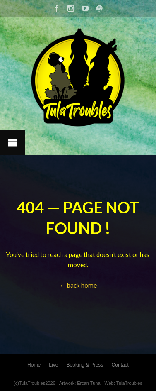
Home (34, 365)
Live (53, 365)
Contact (120, 365)
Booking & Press (85, 365)
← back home (77, 285)
